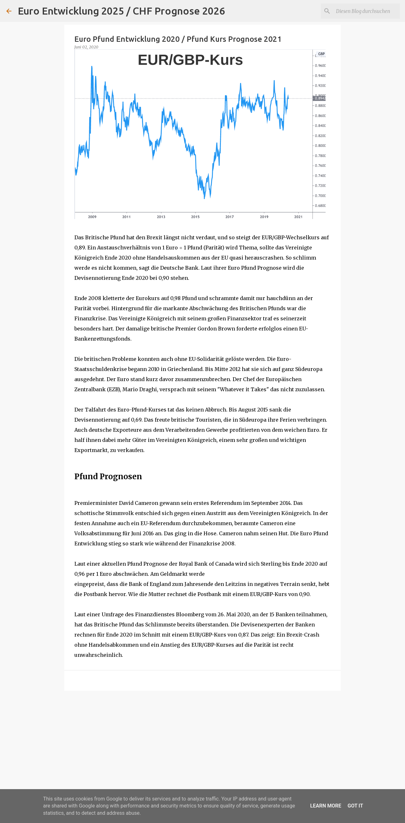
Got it (355, 806)
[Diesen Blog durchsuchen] (366, 11)
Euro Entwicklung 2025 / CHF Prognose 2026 (121, 10)
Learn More (325, 806)
